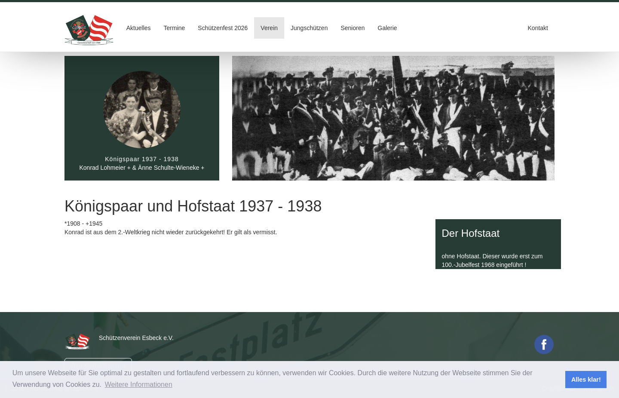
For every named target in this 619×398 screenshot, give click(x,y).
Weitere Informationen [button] (138, 384)
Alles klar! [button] (586, 379)
